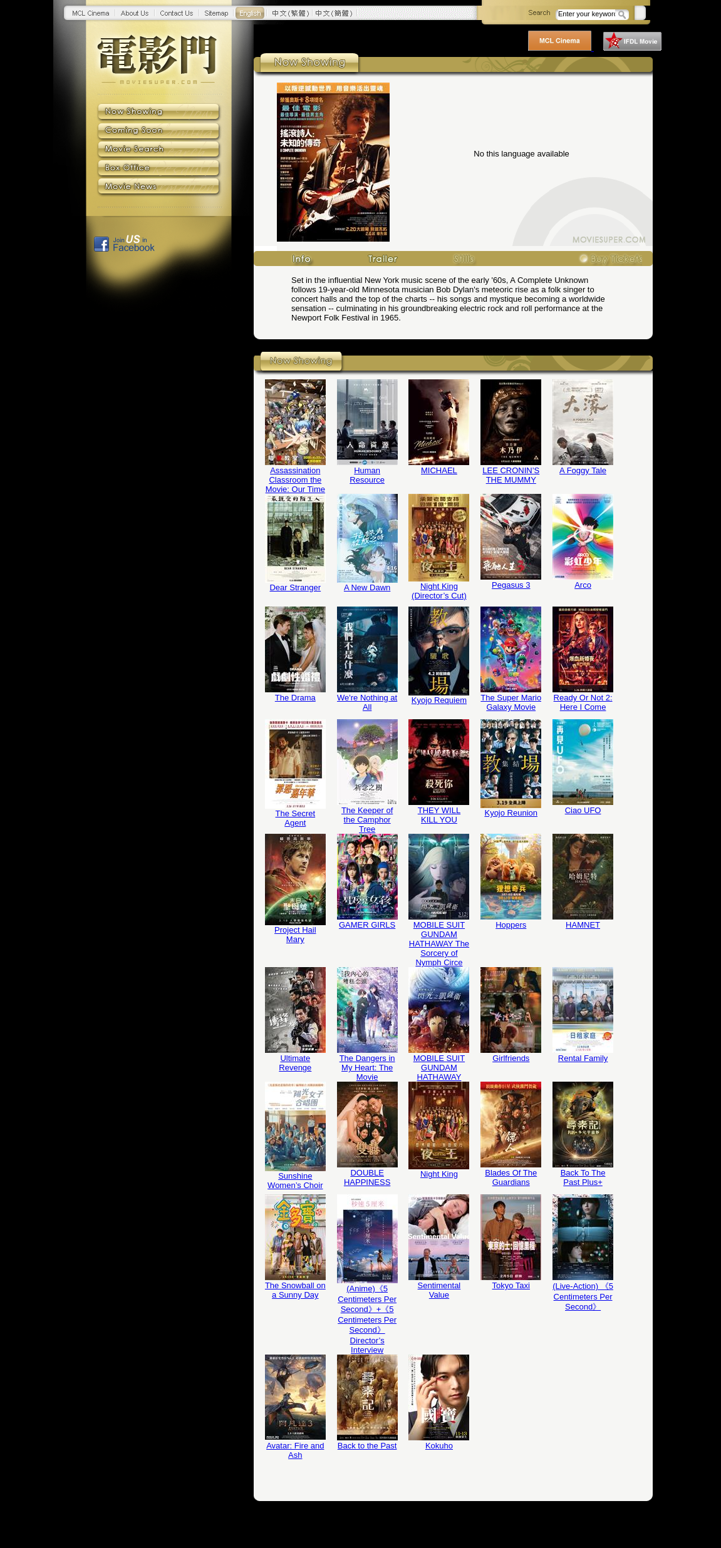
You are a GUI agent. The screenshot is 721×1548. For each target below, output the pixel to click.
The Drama (295, 697)
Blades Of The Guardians (511, 1177)
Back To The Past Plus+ (583, 1177)
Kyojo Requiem (439, 700)
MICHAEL (439, 470)
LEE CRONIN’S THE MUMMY (510, 475)
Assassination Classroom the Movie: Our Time (295, 480)
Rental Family (583, 1058)
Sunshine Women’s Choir (295, 1180)
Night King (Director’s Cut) (439, 591)
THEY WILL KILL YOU (439, 815)
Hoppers (510, 925)
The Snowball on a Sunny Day (295, 1290)
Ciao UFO (583, 810)
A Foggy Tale (582, 470)
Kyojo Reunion (510, 813)
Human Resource (367, 475)
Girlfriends (510, 1058)
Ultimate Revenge (295, 1062)
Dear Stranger (295, 587)
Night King (439, 1174)
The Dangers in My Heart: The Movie (367, 1067)
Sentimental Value (439, 1290)
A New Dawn (367, 587)
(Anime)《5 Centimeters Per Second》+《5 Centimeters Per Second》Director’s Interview (367, 1319)
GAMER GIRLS (367, 925)
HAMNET (583, 925)
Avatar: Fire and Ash (295, 1450)
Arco (582, 585)
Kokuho (439, 1445)
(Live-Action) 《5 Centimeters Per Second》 (582, 1296)
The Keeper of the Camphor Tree (367, 820)
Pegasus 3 (511, 585)
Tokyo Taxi (511, 1285)
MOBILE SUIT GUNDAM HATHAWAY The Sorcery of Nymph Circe (439, 943)
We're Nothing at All (367, 702)
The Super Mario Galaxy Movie (510, 702)
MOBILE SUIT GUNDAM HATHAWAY (439, 1067)
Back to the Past (367, 1445)
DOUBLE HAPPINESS (367, 1177)
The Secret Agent (296, 818)
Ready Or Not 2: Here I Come (583, 702)
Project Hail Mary (295, 934)
